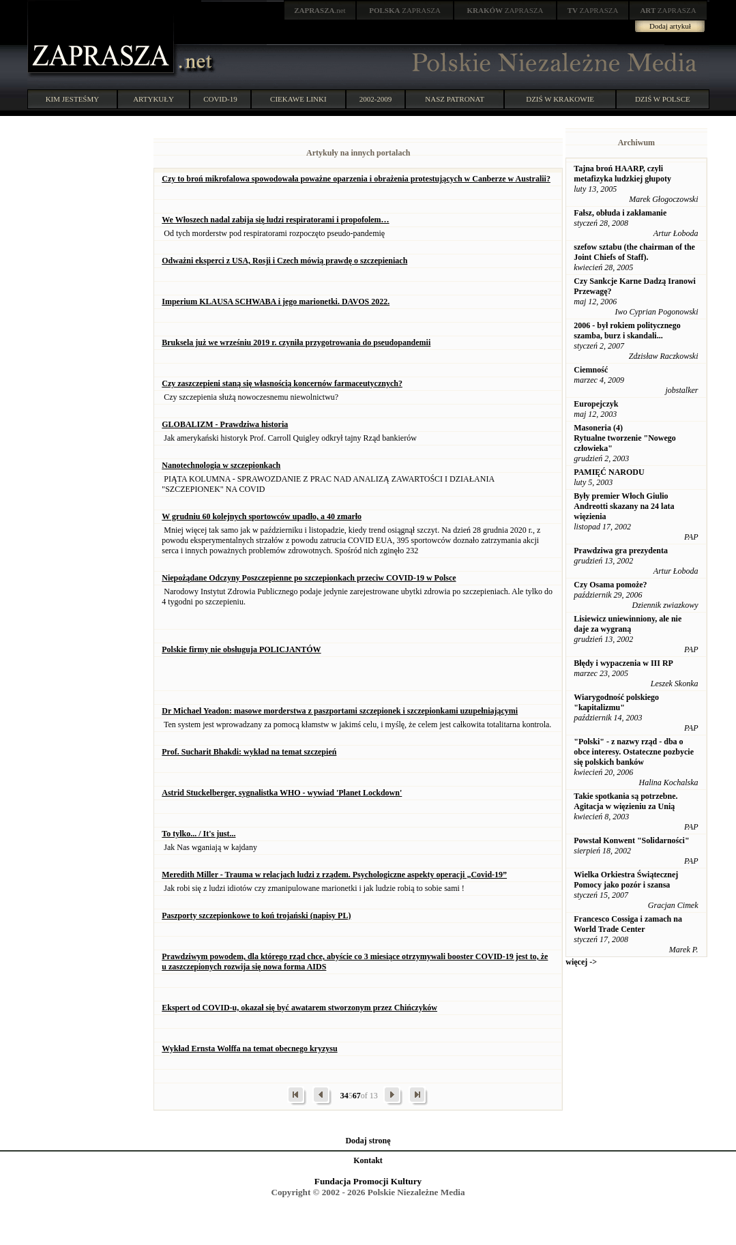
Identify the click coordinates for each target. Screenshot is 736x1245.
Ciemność (591, 370)
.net (320, 10)
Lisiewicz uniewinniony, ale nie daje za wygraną (627, 624)
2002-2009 (375, 99)
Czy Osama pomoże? (610, 584)
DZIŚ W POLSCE (662, 99)
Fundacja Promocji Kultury (368, 1181)
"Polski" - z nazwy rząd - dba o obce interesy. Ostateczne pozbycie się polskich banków (634, 752)
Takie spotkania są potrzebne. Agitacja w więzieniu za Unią (625, 801)
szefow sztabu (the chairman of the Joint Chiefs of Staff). (634, 252)
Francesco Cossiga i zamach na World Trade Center (628, 924)
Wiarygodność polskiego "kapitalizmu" (616, 702)
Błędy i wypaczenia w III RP (623, 663)
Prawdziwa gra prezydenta (621, 550)
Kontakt (368, 1160)
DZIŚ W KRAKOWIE (560, 99)
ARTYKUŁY (153, 99)
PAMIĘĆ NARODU (609, 472)
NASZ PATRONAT (454, 99)
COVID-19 (220, 99)
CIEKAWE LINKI (298, 99)
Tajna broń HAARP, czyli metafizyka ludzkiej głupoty (622, 174)
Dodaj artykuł (670, 26)
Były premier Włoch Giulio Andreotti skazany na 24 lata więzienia (624, 506)
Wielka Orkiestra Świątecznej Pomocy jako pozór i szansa (626, 880)
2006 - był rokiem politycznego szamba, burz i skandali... (627, 330)
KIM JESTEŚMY (73, 99)
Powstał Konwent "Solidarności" (631, 840)
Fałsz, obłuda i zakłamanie (620, 213)
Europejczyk (596, 404)
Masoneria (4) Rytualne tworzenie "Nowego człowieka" (625, 438)
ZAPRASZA (405, 10)
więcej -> (581, 962)
